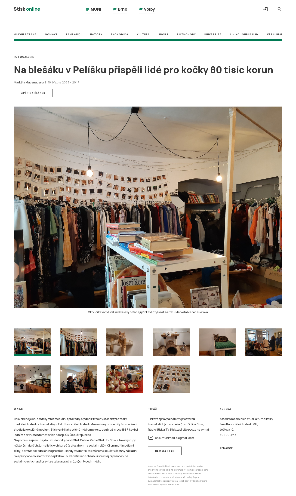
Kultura (143, 34)
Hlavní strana (25, 34)
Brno (120, 9)
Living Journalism (244, 34)
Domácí (51, 34)
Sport (163, 34)
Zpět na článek (33, 93)
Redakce (226, 448)
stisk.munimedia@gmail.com (171, 438)
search (279, 9)
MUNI (93, 9)
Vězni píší (274, 34)
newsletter (164, 450)
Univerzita (213, 34)
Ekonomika (120, 34)
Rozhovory (186, 34)
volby (147, 9)
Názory (96, 34)
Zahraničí (74, 34)
